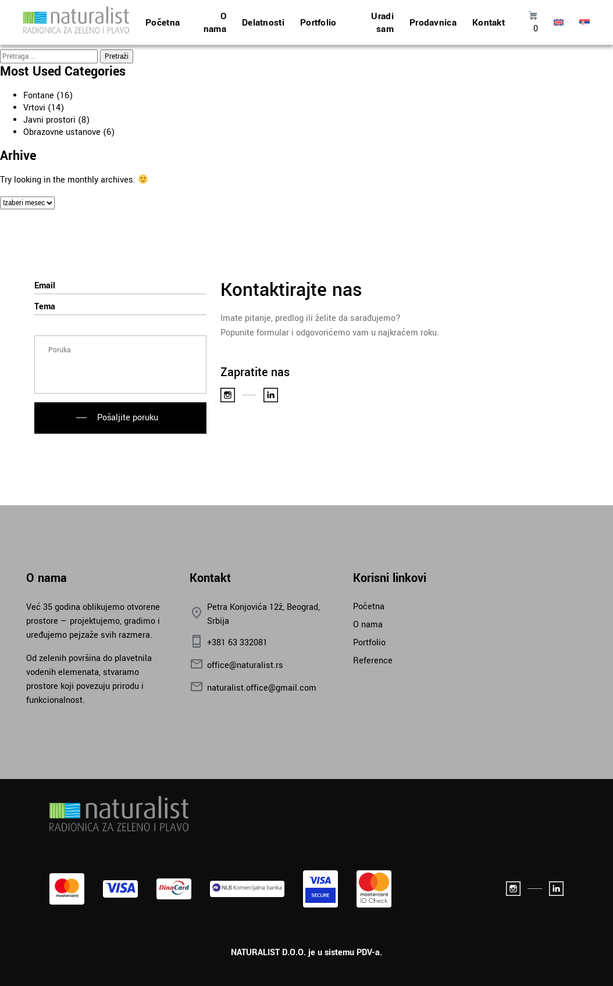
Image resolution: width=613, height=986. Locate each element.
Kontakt (488, 22)
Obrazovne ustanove (62, 132)
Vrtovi (34, 108)
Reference (373, 661)
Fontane (38, 96)
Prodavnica (433, 22)
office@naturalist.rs (236, 665)
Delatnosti (263, 22)
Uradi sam (382, 22)
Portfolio (318, 22)
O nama (215, 22)
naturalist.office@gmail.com (253, 688)
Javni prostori (49, 120)
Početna (162, 22)
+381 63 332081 (229, 642)
